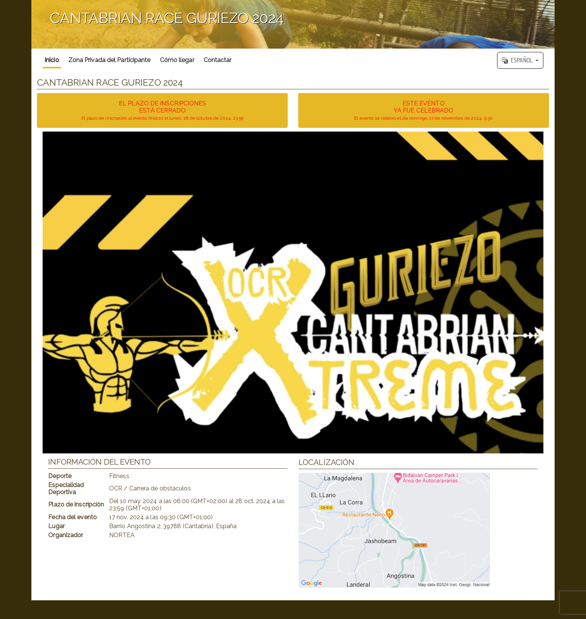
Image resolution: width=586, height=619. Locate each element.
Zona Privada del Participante (109, 60)
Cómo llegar (177, 60)
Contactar (218, 60)
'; (293, 24)
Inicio (51, 60)
